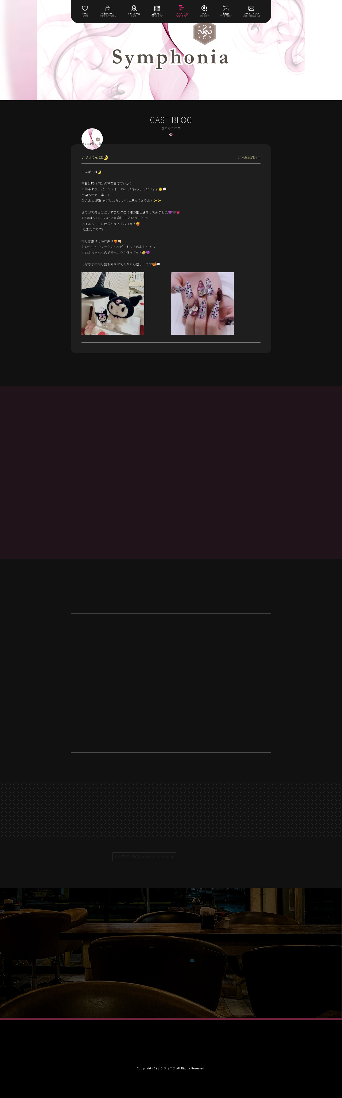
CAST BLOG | (142, 857)
